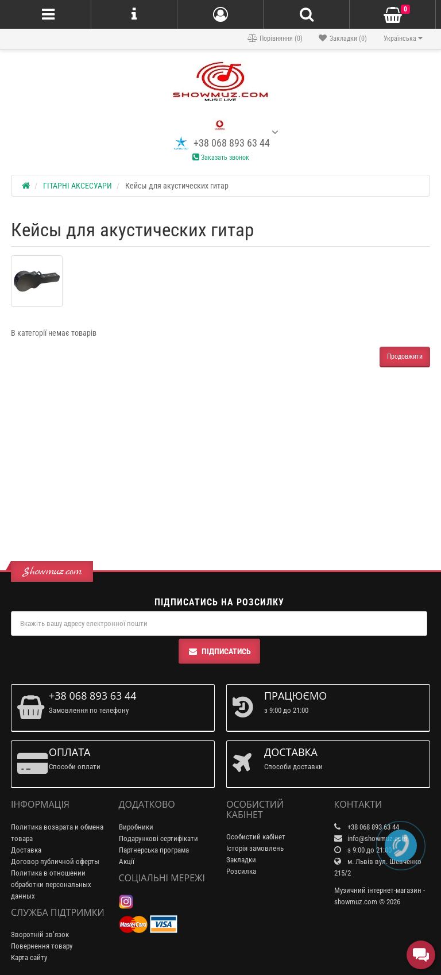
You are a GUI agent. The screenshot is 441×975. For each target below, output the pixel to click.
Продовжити (405, 356)
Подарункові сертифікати (158, 838)
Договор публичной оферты (55, 861)
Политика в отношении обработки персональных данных (51, 884)
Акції (126, 861)
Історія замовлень (255, 848)
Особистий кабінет (255, 836)
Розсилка (241, 871)
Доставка (26, 850)
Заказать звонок (220, 157)
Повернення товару (41, 946)
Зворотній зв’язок (40, 934)
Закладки (241, 859)
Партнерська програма (154, 850)
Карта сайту (29, 957)
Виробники (136, 827)
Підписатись (219, 651)
